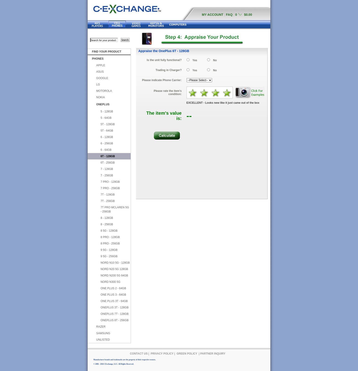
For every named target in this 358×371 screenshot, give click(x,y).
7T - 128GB (107, 194)
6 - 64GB (105, 149)
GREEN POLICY (186, 353)
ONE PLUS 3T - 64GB (114, 301)
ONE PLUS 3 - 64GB (113, 294)
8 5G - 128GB (108, 230)
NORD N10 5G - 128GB (115, 262)
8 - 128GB (106, 218)
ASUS (100, 71)
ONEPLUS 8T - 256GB (114, 320)
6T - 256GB (107, 162)
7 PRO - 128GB (110, 181)
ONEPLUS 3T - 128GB (114, 307)
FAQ (229, 14)
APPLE (100, 65)
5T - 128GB (107, 124)
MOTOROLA (104, 91)
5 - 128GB (106, 111)
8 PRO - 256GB (110, 243)
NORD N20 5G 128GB (114, 269)
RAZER (101, 326)
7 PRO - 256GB (110, 188)
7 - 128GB (106, 169)
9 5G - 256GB (108, 256)
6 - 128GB (106, 137)
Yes (194, 60)
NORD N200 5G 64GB (114, 275)
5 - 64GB (105, 117)
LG (98, 84)
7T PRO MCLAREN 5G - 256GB (114, 209)
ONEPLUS (103, 104)
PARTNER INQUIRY (212, 353)
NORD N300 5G (110, 282)
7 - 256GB (106, 175)
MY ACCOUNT (212, 14)
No (215, 60)
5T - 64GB (106, 130)
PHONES (98, 58)
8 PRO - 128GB (110, 237)
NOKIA (100, 97)
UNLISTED (103, 339)
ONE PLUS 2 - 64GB (113, 288)
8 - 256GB (106, 224)
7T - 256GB (107, 201)
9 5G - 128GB (108, 250)
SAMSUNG (103, 333)
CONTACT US (139, 353)
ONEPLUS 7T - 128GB (114, 313)
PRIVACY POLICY (162, 353)
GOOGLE (102, 78)
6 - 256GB (106, 143)
